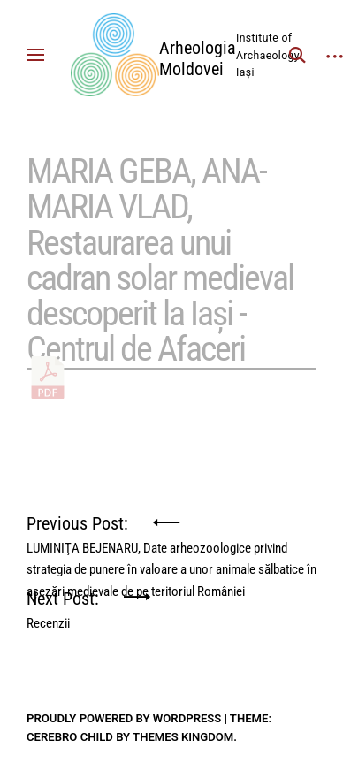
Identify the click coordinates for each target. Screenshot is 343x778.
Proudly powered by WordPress (124, 718)
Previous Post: (171, 530)
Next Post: (63, 605)
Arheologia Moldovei (197, 58)
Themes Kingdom (183, 737)
